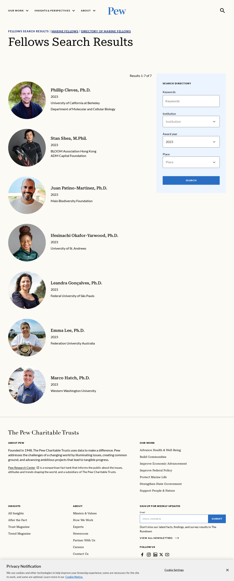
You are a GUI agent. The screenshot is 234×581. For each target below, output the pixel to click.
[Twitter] (161, 554)
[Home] (43, 432)
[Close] (227, 572)
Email (142, 512)
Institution (169, 113)
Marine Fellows (65, 31)
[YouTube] (167, 554)
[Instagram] (148, 554)
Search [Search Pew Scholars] (191, 180)
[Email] (174, 519)
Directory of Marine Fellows (106, 31)
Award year (170, 134)
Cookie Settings (174, 572)
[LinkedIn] (155, 554)
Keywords (169, 92)
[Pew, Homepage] (117, 10)
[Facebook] (142, 554)
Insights (14, 506)
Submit (217, 518)
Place (166, 154)
